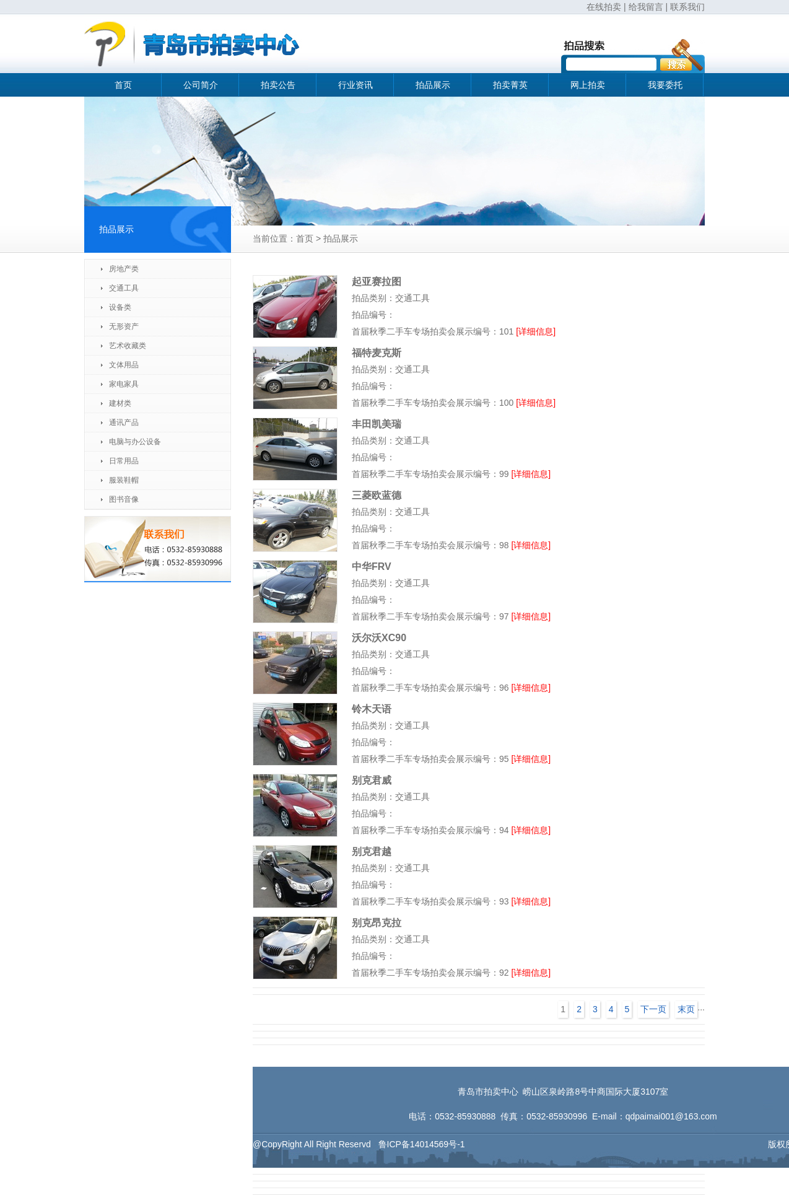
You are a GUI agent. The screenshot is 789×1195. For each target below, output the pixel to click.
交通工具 (124, 288)
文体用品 (124, 365)
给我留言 (646, 7)
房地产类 (124, 269)
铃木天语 (371, 709)
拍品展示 (433, 85)
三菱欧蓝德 (376, 495)
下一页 (653, 1009)
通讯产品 (124, 422)
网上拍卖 (587, 85)
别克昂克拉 (376, 922)
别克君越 (371, 851)
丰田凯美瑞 (376, 424)
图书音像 (124, 499)
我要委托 (665, 85)
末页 (686, 1009)
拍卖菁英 (510, 85)
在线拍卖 (603, 7)
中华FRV (371, 566)
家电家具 (124, 384)
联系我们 (687, 7)
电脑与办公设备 (135, 441)
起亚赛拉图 (376, 281)
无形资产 (124, 326)
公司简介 (200, 85)
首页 (123, 85)
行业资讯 (355, 85)
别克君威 (371, 780)
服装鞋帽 (124, 480)
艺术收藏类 (127, 345)
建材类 (120, 403)
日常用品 (124, 461)
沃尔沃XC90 (379, 638)
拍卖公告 (278, 85)
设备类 (120, 307)
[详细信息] (536, 331)
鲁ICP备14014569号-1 (421, 1144)
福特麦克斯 (376, 353)
